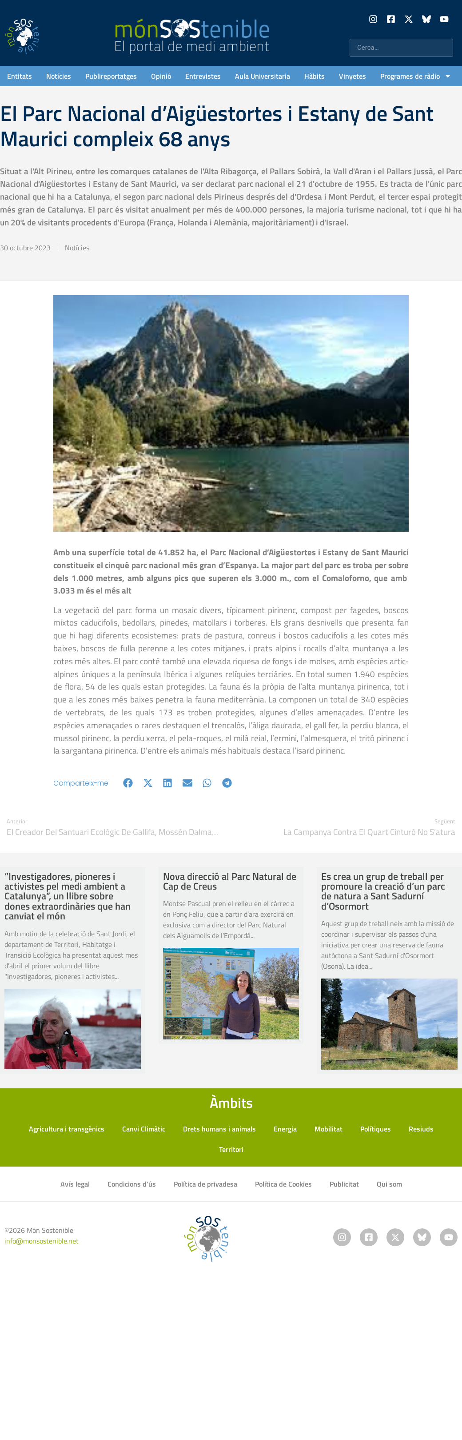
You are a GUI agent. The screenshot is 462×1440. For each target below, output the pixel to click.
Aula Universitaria (262, 76)
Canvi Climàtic (143, 1128)
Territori (231, 1149)
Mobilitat (329, 1128)
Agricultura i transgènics (66, 1128)
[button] (128, 783)
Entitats (19, 76)
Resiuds (421, 1128)
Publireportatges (111, 76)
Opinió (161, 76)
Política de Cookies (283, 1184)
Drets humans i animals (219, 1128)
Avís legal (75, 1184)
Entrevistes (203, 76)
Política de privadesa (205, 1184)
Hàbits (314, 76)
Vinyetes (352, 76)
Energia (285, 1128)
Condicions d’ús (132, 1184)
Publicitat (344, 1184)
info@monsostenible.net (41, 1240)
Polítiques (375, 1128)
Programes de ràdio (415, 76)
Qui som (389, 1184)
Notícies (58, 76)
